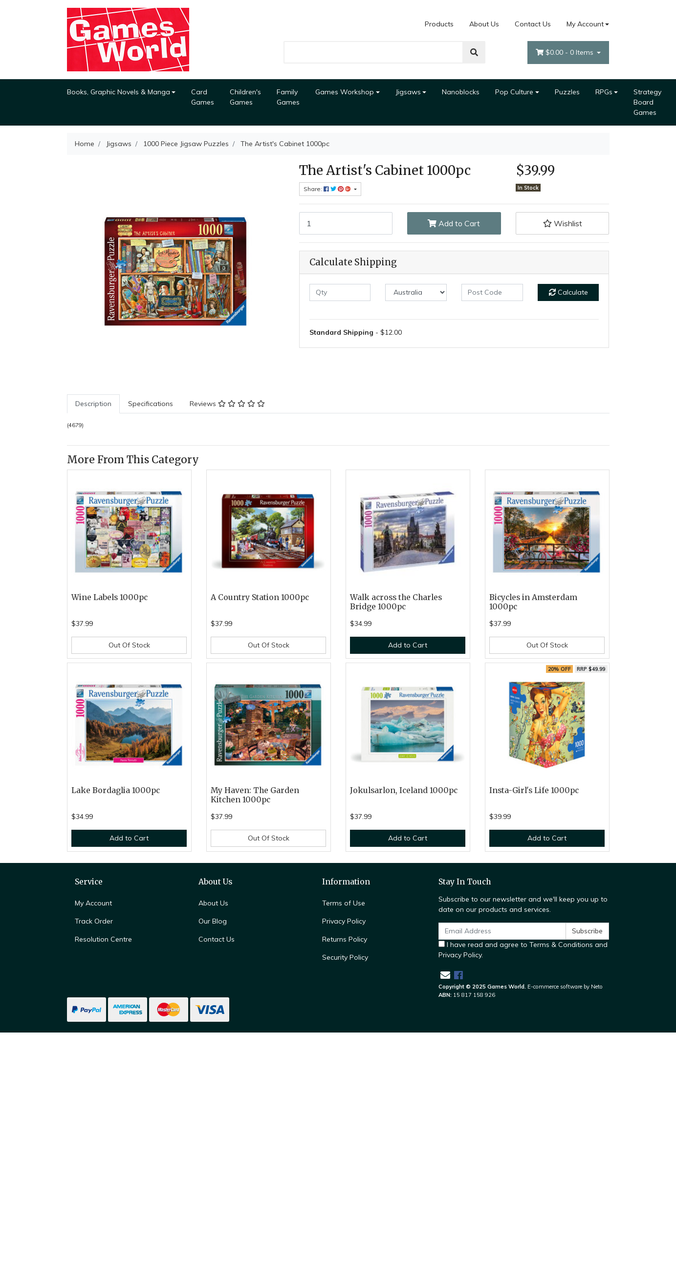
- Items (565, 52)
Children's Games (245, 97)
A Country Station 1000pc (260, 597)
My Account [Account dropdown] (585, 24)
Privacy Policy (344, 921)
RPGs (603, 91)
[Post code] (492, 292)
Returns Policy (344, 939)
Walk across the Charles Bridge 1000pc (396, 602)
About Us (484, 24)
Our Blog (212, 921)
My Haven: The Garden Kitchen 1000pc (255, 795)
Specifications (150, 403)
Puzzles (567, 91)
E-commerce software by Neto (565, 986)
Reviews (227, 403)
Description (93, 403)
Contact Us (533, 24)
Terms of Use (343, 903)
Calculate (568, 292)
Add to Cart (454, 223)
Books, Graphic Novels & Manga (118, 91)
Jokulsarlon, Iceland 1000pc (404, 790)
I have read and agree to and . (523, 949)
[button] (563, 223)
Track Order (94, 921)
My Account (93, 903)
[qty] (340, 292)
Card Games (202, 97)
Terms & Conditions (561, 944)
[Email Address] (502, 931)
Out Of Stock (129, 645)
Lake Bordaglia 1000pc (115, 790)
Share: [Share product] (328, 189)
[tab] (93, 403)
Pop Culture (514, 91)
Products (439, 24)
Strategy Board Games (647, 102)
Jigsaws (408, 91)
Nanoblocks (461, 91)
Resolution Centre (103, 939)
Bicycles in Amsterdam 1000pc (533, 602)
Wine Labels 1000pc (109, 597)
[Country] (416, 292)
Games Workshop (344, 91)
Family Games (288, 97)
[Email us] (445, 975)
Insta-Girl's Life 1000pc (534, 790)
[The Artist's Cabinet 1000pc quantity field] (346, 223)
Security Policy (345, 957)
